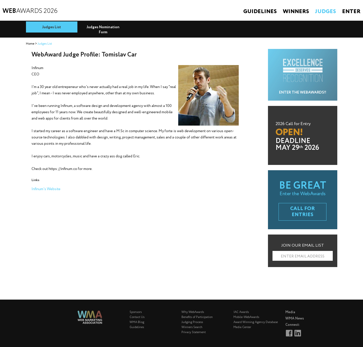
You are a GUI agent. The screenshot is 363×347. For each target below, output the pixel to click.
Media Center (242, 327)
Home (30, 44)
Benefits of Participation (197, 317)
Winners (296, 12)
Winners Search (192, 327)
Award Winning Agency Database (255, 322)
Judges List (51, 27)
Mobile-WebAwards (246, 317)
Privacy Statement (194, 332)
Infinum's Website (46, 189)
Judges (325, 12)
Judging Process (192, 322)
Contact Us (137, 317)
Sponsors (136, 312)
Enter (351, 12)
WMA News (294, 318)
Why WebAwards (193, 312)
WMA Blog (137, 322)
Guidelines (260, 12)
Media (290, 312)
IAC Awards (241, 312)
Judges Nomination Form (102, 29)
